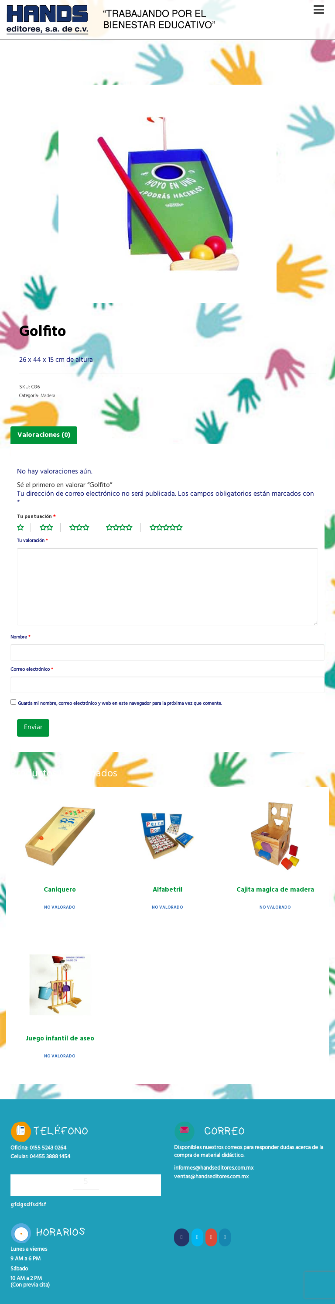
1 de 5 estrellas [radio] (24, 527)
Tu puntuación (36, 517)
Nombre (20, 637)
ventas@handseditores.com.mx (211, 1177)
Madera (48, 396)
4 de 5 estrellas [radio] (123, 527)
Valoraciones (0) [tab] (43, 435)
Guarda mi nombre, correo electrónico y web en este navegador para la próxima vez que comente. (120, 704)
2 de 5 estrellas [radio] (50, 527)
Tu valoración (32, 541)
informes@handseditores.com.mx (213, 1168)
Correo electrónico (31, 670)
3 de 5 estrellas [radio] (83, 527)
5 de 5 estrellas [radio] (170, 527)
